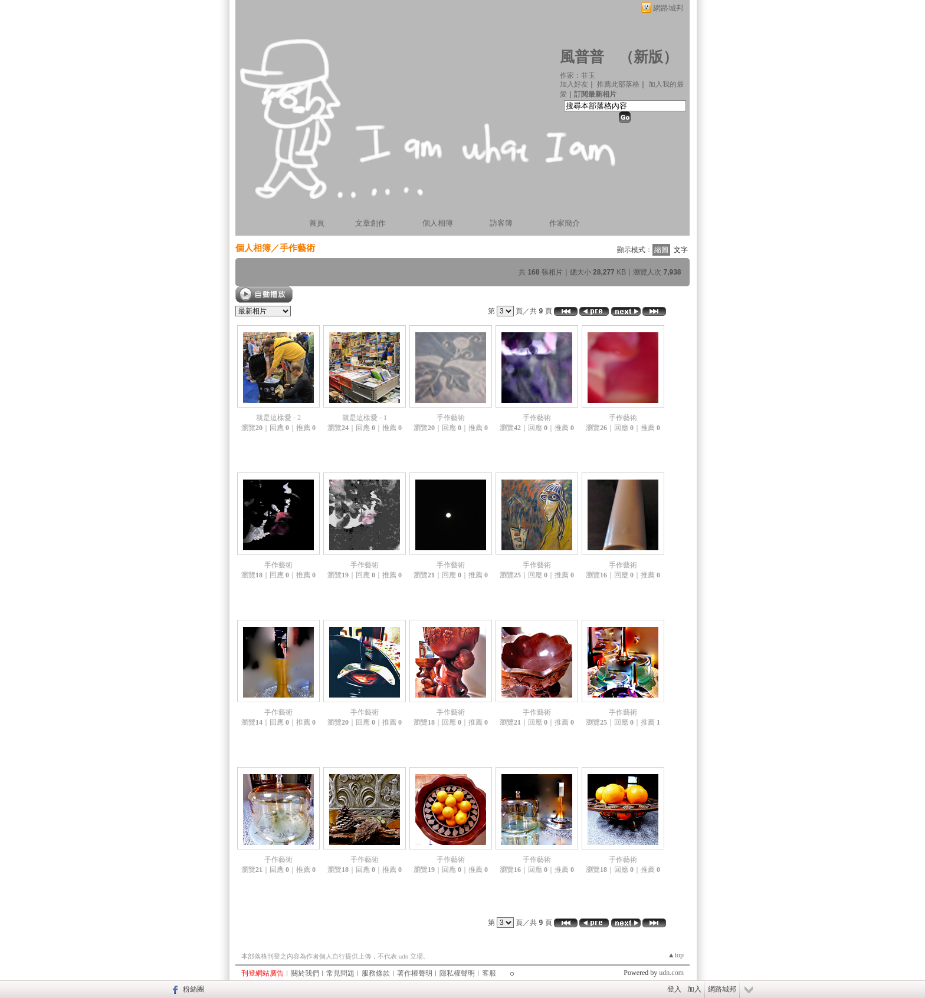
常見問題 (340, 973)
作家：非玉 (577, 75)
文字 (681, 250)
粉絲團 (193, 989)
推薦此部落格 (618, 84)
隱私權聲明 (457, 973)
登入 (674, 989)
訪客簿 (501, 223)
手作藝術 (297, 248)
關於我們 (305, 973)
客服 (489, 973)
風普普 (582, 57)
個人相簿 (437, 223)
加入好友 (574, 84)
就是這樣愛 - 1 (364, 418)
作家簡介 (564, 223)
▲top (676, 955)
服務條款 (376, 973)
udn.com (671, 973)
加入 (694, 989)
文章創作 (370, 223)
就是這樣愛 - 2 (278, 418)
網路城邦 (668, 8)
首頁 (316, 223)
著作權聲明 (414, 973)
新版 (648, 57)
